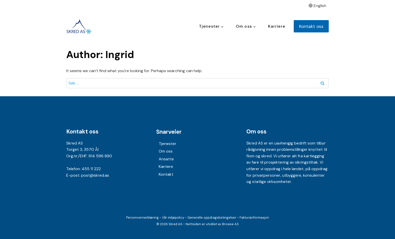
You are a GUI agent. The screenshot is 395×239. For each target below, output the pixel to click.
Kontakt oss (311, 26)
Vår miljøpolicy (173, 217)
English (317, 5)
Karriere (276, 26)
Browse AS (230, 224)
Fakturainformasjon (254, 217)
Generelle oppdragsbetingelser (211, 217)
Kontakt (166, 174)
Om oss (166, 151)
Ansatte (166, 159)
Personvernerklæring (142, 217)
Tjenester (167, 143)
